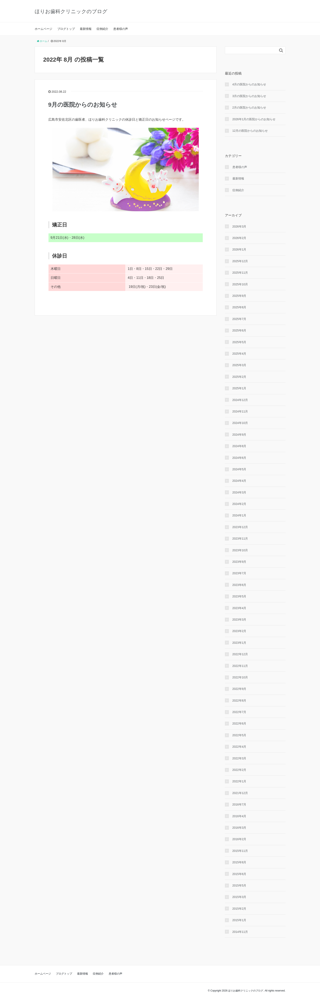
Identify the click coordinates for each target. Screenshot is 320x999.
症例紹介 (102, 28)
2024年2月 (239, 504)
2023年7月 (239, 573)
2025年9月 (239, 295)
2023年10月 (240, 550)
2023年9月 (239, 561)
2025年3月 (239, 365)
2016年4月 (239, 816)
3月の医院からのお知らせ (249, 96)
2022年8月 (239, 700)
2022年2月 (239, 769)
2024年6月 (239, 457)
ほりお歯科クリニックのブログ (71, 11)
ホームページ (43, 28)
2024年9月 (239, 434)
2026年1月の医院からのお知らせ (254, 119)
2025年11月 (240, 272)
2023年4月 (239, 608)
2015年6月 (239, 874)
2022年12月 (240, 654)
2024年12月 (240, 400)
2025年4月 (239, 353)
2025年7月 (239, 319)
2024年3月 (239, 492)
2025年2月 (239, 376)
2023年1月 (239, 642)
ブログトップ (66, 28)
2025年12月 (240, 261)
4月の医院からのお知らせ (249, 84)
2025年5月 (239, 342)
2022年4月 (239, 746)
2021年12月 (240, 793)
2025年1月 (239, 388)
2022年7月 (239, 712)
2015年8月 (239, 862)
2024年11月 (240, 411)
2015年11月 (240, 850)
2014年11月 (240, 931)
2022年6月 (239, 723)
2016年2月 (239, 839)
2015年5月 (239, 885)
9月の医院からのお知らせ (82, 104)
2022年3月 (239, 758)
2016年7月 (239, 804)
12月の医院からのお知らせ (250, 130)
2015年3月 (239, 897)
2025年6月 (239, 330)
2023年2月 (239, 631)
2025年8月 (239, 307)
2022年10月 (240, 677)
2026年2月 (239, 238)
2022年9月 (239, 688)
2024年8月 (239, 446)
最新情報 (86, 28)
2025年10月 (240, 284)
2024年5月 (239, 469)
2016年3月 (239, 827)
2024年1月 (239, 515)
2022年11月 (240, 666)
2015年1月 (239, 920)
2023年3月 (239, 619)
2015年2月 (239, 908)
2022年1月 (239, 781)
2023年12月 (240, 527)
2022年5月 (239, 735)
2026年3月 (239, 226)
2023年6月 (239, 585)
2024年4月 (239, 480)
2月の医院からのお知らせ (249, 107)
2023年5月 (239, 596)
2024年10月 (240, 423)
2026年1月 (239, 249)
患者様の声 (120, 28)
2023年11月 (240, 538)
